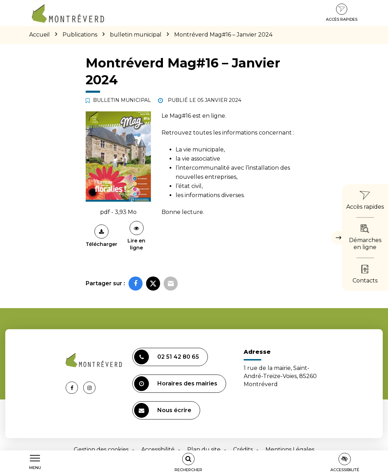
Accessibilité (158, 449)
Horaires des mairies (175, 383)
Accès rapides (341, 13)
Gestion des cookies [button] (101, 449)
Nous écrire (162, 410)
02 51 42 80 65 (166, 357)
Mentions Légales (289, 449)
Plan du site (204, 449)
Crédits (243, 449)
